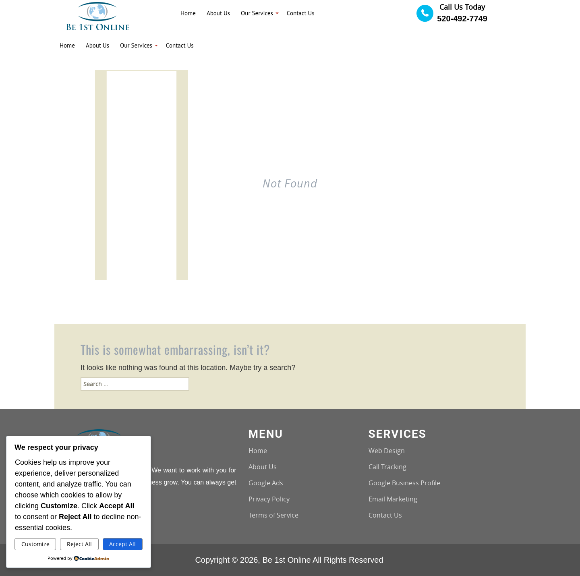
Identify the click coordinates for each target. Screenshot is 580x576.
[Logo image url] (97, 15)
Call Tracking (387, 466)
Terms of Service (273, 515)
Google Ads (266, 482)
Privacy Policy (269, 499)
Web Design (387, 450)
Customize (35, 544)
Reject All (79, 544)
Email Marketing (393, 499)
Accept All (122, 544)
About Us (263, 466)
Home (258, 450)
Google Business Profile (404, 482)
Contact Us (385, 515)
